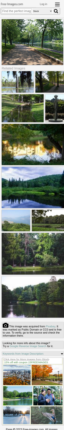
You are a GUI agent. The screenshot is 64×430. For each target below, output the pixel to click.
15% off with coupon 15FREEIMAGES (26, 362)
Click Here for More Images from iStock (26, 358)
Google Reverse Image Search (27, 345)
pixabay (50, 326)
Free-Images (12, 4)
